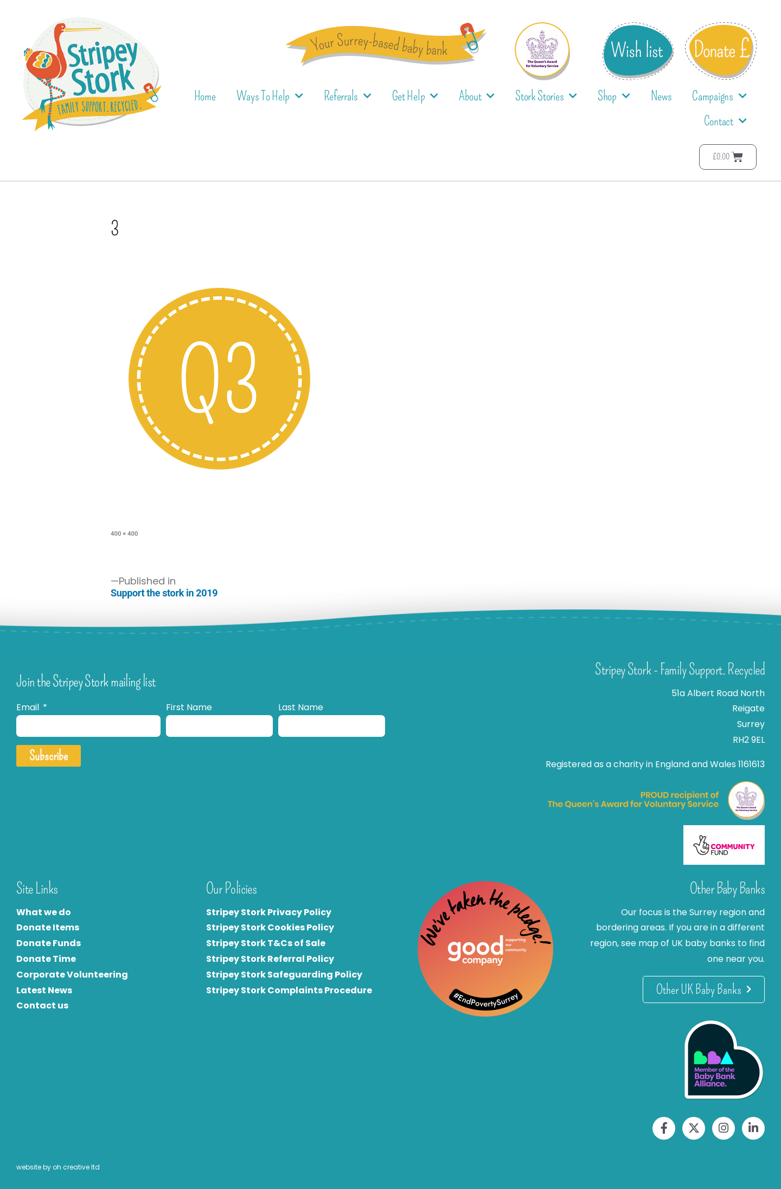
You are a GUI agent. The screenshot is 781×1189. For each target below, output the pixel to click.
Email (28, 707)
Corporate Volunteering (72, 974)
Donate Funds (48, 943)
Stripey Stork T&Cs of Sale (265, 943)
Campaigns (719, 96)
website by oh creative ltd (58, 1167)
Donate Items (47, 927)
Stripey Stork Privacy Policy (268, 912)
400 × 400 (124, 533)
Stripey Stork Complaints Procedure (289, 990)
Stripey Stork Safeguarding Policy (284, 974)
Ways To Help (269, 96)
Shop (614, 96)
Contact (725, 121)
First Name (189, 707)
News (661, 96)
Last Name (300, 707)
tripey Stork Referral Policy (273, 959)
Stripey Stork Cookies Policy (270, 927)
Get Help (415, 96)
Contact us (42, 1005)
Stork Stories (546, 96)
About (477, 96)
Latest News (44, 990)
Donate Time (46, 959)
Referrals (348, 96)
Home (205, 96)
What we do (43, 912)
